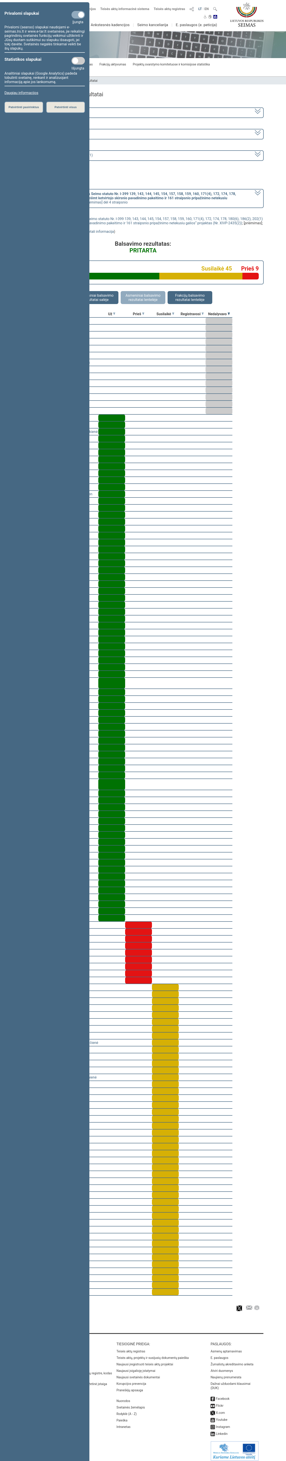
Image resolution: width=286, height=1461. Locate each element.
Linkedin (221, 1430)
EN (206, 9)
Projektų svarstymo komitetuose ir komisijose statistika (171, 64)
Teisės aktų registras (169, 9)
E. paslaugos (219, 1354)
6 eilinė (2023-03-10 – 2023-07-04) (52, 134)
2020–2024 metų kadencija (47, 112)
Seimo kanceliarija (152, 25)
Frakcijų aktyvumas (112, 64)
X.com (220, 1409)
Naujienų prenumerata (225, 1374)
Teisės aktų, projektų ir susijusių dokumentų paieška (152, 1354)
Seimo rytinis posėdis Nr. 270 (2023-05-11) (59, 155)
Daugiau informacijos (21, 93)
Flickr (219, 1402)
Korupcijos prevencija (131, 1380)
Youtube (221, 1416)
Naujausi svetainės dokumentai (138, 1374)
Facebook (222, 1395)
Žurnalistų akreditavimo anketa (231, 1361)
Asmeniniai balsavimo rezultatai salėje (96, 297)
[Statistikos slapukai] (78, 61)
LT (200, 9)
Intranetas (123, 1423)
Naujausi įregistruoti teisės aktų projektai (144, 1361)
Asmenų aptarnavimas (226, 1348)
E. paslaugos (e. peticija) (196, 25)
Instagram (223, 1423)
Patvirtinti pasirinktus (23, 107)
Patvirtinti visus (66, 107)
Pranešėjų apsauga (129, 1387)
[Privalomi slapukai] (78, 15)
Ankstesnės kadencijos (110, 25)
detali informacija (100, 231)
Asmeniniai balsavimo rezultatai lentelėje (143, 297)
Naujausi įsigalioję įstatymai (135, 1367)
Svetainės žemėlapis (130, 1404)
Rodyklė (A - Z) (126, 1411)
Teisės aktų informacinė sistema (124, 9)
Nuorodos (123, 1398)
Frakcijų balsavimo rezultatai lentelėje (190, 297)
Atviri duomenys (221, 1367)
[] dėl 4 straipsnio (130, 198)
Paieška (121, 1417)
